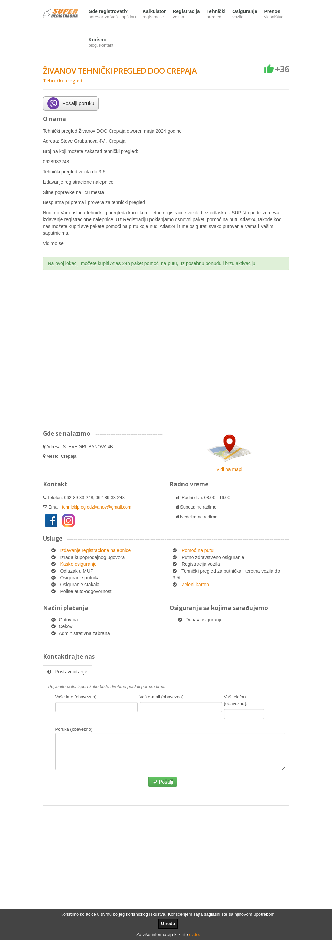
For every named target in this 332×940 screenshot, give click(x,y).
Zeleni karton (195, 584)
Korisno (101, 43)
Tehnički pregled (62, 80)
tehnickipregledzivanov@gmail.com (96, 507)
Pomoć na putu (197, 550)
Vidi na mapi (229, 469)
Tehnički (216, 14)
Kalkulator (154, 14)
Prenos (273, 14)
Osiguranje (244, 14)
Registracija (186, 14)
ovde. (194, 934)
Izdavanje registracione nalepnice (95, 550)
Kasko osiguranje (78, 564)
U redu (168, 923)
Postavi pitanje (67, 671)
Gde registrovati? (112, 14)
